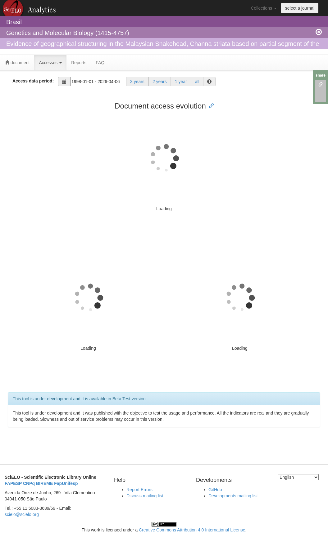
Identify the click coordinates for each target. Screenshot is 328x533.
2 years (160, 81)
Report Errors (139, 489)
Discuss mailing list (144, 495)
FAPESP (13, 483)
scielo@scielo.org (22, 514)
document (17, 62)
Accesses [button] (50, 62)
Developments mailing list (233, 495)
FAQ (100, 62)
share (321, 75)
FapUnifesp (66, 483)
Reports (78, 62)
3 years (137, 81)
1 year (181, 81)
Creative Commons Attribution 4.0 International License (192, 529)
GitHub (215, 489)
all (197, 81)
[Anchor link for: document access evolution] (209, 105)
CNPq (29, 483)
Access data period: (33, 80)
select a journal (299, 8)
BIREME (44, 483)
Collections (263, 8)
